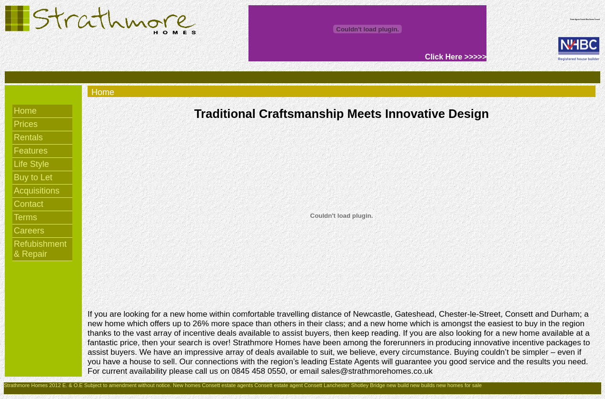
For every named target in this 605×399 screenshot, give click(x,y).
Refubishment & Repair (40, 249)
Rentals (28, 137)
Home (25, 111)
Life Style (31, 164)
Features (31, 151)
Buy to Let (33, 177)
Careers (29, 230)
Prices (26, 124)
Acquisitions (37, 190)
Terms (25, 217)
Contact (28, 204)
